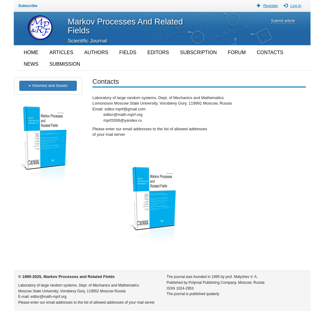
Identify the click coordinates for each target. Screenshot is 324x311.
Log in (295, 5)
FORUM (237, 52)
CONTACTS (270, 52)
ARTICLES (61, 52)
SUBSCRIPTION (198, 52)
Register (270, 5)
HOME (31, 52)
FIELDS (127, 52)
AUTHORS (96, 52)
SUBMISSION (65, 64)
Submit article (283, 20)
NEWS (31, 64)
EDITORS (158, 52)
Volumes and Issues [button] (48, 85)
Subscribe (28, 5)
